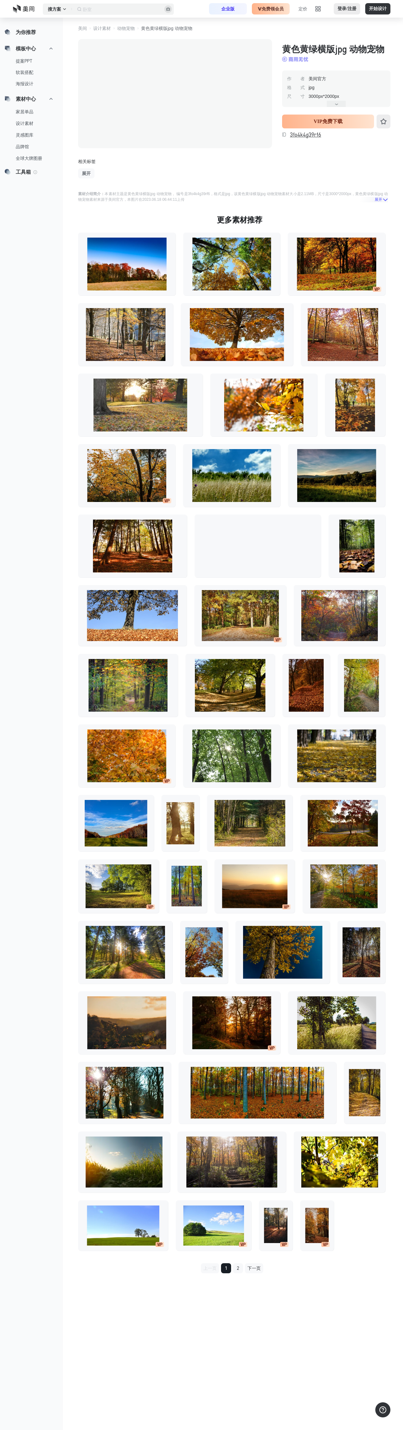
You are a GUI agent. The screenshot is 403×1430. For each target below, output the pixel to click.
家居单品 (24, 112)
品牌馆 (22, 147)
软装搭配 (24, 72)
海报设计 (24, 84)
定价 (302, 9)
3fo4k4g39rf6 (305, 134)
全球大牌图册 (29, 158)
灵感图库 (24, 135)
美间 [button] (82, 28)
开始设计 (378, 8)
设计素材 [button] (102, 28)
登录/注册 (347, 8)
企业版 (228, 8)
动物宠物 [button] (126, 28)
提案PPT (24, 61)
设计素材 (24, 123)
